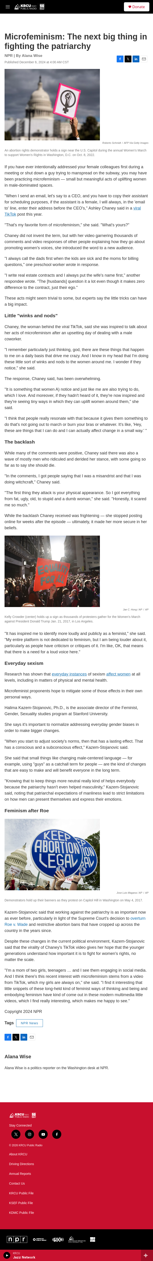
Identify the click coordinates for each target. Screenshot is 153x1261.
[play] (7, 1255)
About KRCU (18, 1154)
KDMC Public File (21, 1213)
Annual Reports (20, 1174)
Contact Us (17, 1183)
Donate (138, 7)
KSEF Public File (21, 1203)
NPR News (29, 1023)
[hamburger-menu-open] (8, 6)
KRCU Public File (21, 1193)
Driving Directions (21, 1164)
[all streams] (147, 1255)
